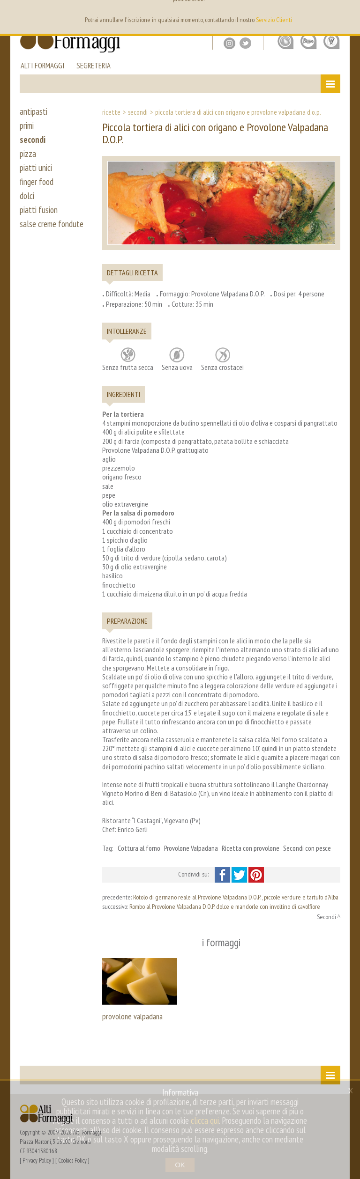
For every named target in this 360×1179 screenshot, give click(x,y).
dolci (27, 195)
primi (27, 125)
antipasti (33, 111)
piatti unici (36, 167)
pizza (28, 153)
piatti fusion (39, 209)
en (320, 14)
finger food (36, 181)
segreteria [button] (93, 66)
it (335, 14)
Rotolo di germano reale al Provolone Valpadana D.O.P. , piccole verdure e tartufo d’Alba (235, 897)
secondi (32, 139)
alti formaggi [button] (42, 66)
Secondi (138, 112)
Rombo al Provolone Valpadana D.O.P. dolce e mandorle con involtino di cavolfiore (224, 906)
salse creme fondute (51, 224)
